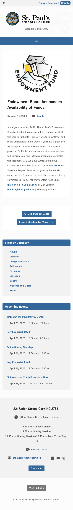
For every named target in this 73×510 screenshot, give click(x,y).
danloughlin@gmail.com (21, 189)
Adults (40, 116)
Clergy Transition (19, 261)
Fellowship (16, 266)
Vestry (13, 280)
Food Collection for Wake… (36, 222)
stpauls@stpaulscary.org (27, 457)
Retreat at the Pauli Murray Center (25, 316)
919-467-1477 (39, 449)
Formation (15, 271)
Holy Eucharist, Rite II (18, 362)
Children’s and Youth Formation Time (27, 377)
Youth (13, 290)
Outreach (15, 276)
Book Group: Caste (36, 213)
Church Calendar (48, 3)
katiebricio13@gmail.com (22, 184)
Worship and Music (20, 285)
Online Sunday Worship (19, 347)
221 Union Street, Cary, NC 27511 (36, 409)
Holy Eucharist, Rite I (18, 332)
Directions (36, 468)
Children (14, 256)
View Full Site (36, 488)
